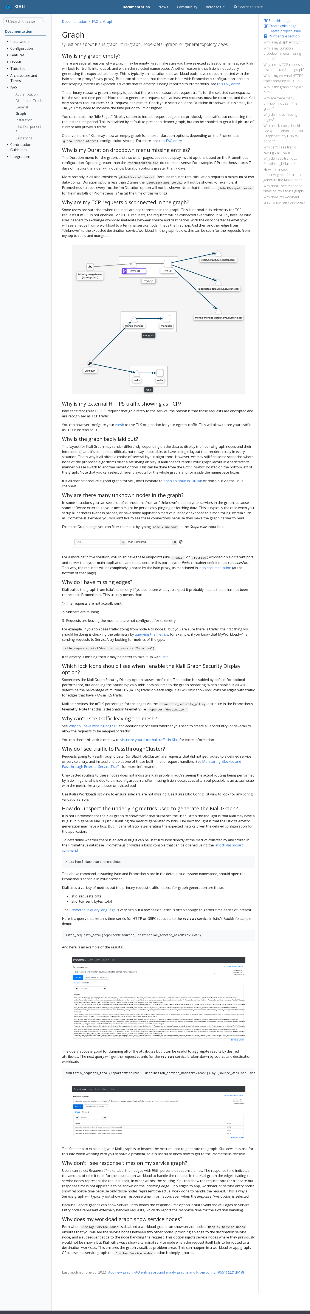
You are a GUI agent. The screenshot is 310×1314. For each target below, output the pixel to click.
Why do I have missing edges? (280, 117)
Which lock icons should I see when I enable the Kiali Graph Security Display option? (284, 133)
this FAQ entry (228, 84)
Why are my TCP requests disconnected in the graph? (284, 67)
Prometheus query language (92, 910)
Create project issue (282, 31)
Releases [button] (214, 7)
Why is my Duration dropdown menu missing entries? (282, 53)
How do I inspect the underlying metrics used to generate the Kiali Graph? (284, 174)
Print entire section (282, 36)
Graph (108, 21)
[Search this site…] (265, 7)
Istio (165, 657)
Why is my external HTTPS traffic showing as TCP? (283, 78)
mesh (119, 424)
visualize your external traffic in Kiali (149, 739)
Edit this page (277, 20)
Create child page (280, 25)
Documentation (74, 21)
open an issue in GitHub (182, 481)
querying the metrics (151, 634)
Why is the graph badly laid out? (284, 89)
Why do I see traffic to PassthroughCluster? (280, 161)
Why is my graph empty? (281, 42)
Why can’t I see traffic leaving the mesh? (280, 150)
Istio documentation (215, 567)
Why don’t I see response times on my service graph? (284, 188)
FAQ (95, 21)
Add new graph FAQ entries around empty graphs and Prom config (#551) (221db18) (176, 1272)
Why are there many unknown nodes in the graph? (280, 103)
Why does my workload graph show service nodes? (284, 200)
